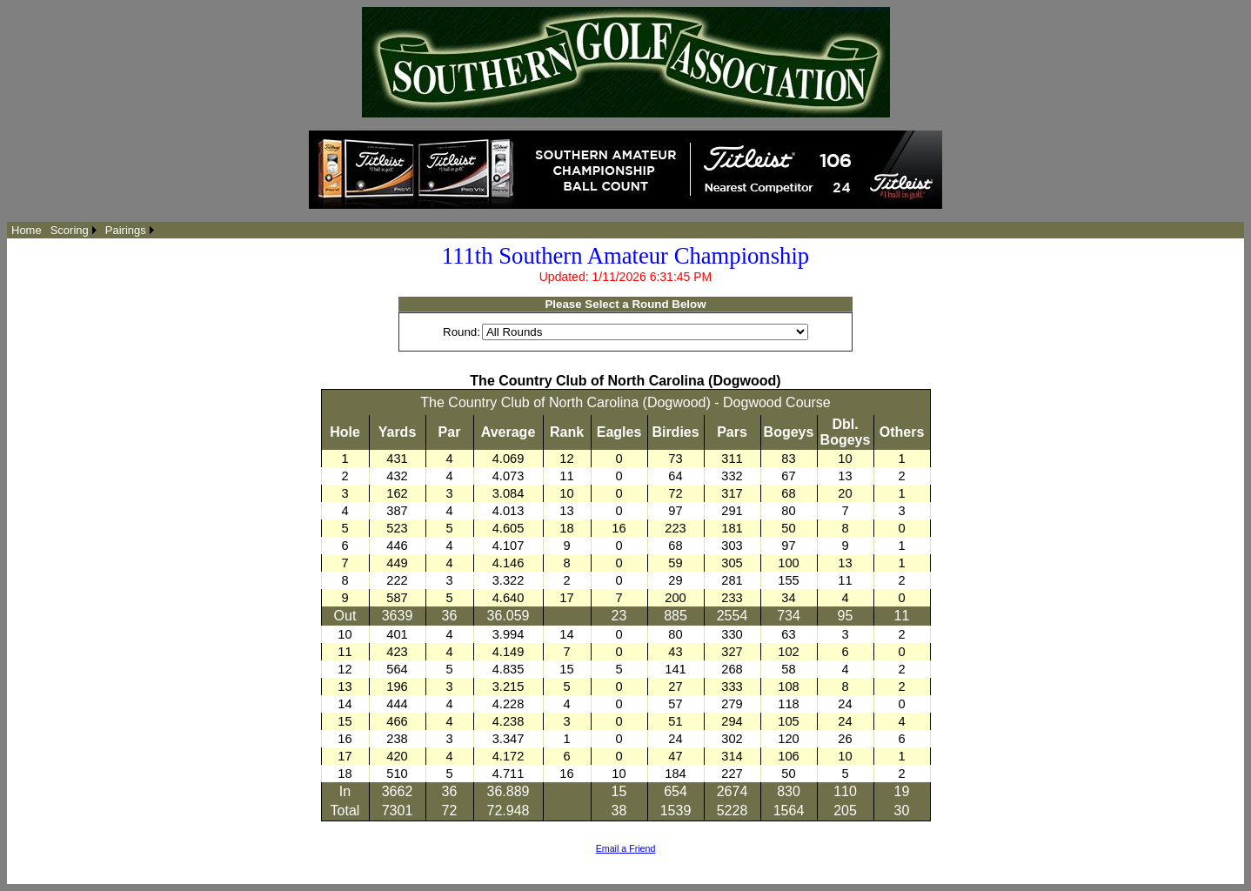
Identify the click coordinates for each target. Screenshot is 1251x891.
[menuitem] (26, 230)
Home (26, 230)
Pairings (125, 230)
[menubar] (82, 230)
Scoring (69, 230)
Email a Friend (626, 848)
